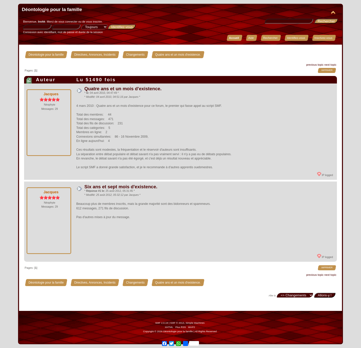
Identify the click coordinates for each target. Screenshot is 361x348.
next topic (330, 64)
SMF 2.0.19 (161, 322)
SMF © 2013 (177, 322)
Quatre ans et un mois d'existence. (122, 88)
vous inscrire (94, 21)
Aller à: (272, 295)
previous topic (314, 64)
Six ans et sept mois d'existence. (120, 186)
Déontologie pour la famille (52, 9)
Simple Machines (195, 322)
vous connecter (67, 21)
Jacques (50, 94)
